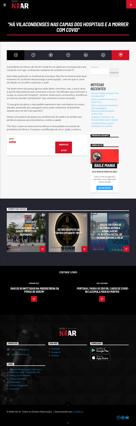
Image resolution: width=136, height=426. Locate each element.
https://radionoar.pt (20, 349)
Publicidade (15, 382)
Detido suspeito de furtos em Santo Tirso (68, 231)
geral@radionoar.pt (20, 354)
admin (12, 142)
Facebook (56, 348)
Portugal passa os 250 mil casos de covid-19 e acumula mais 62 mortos (103, 290)
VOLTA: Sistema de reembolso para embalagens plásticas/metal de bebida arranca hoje (110, 231)
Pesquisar (94, 67)
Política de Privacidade (20, 375)
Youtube (55, 355)
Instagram (56, 352)
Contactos (14, 389)
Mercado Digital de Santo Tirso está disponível (27, 231)
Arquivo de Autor (64, 147)
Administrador (14, 247)
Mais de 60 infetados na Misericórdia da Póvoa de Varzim (34, 290)
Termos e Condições (19, 385)
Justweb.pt (78, 411)
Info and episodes (104, 188)
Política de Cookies (18, 379)
